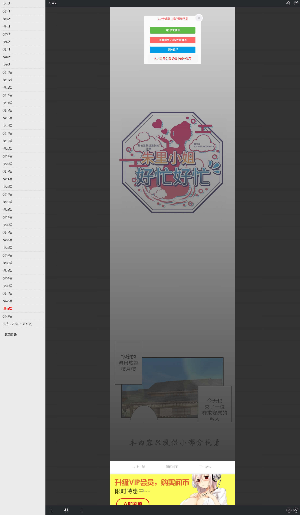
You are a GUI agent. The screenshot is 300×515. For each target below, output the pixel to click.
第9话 (7, 64)
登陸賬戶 (173, 49)
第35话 (7, 263)
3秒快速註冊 (173, 30)
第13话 (7, 95)
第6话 (7, 41)
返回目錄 (11, 334)
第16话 (7, 118)
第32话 (7, 240)
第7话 (7, 49)
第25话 (7, 186)
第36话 (7, 270)
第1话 (7, 3)
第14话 (7, 102)
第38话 (7, 285)
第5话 (7, 34)
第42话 (7, 316)
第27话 (7, 202)
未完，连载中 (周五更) (17, 324)
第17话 (7, 125)
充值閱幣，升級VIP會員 (173, 40)
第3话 (7, 19)
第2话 (7, 11)
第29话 (7, 217)
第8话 (7, 57)
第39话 (7, 293)
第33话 (7, 247)
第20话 (7, 148)
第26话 (7, 194)
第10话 (7, 72)
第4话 (7, 26)
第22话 (7, 163)
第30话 (7, 224)
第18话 (7, 133)
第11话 (7, 80)
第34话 (7, 255)
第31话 (7, 232)
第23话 (7, 171)
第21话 (7, 156)
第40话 (7, 301)
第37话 (7, 278)
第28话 (7, 209)
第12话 (7, 87)
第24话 (7, 179)
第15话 (7, 110)
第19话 (7, 141)
